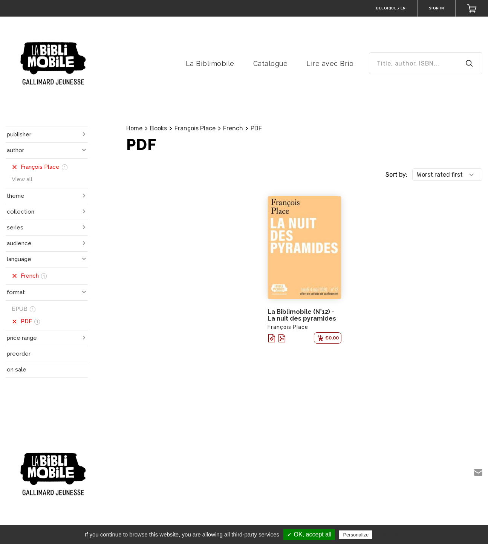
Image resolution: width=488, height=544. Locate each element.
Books (158, 128)
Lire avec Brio (329, 63)
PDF (256, 128)
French (233, 128)
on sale (16, 369)
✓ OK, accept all (309, 534)
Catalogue (270, 63)
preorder (19, 353)
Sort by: (396, 174)
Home (134, 128)
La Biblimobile (210, 63)
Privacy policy (392, 535)
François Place (195, 128)
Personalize (356, 535)
